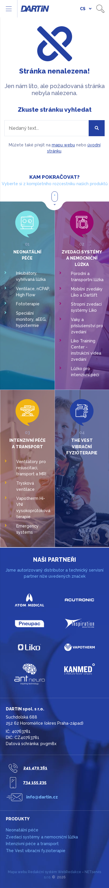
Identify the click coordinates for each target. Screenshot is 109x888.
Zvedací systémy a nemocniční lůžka (82, 258)
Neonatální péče (22, 830)
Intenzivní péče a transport (32, 843)
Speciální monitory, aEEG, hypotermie (31, 319)
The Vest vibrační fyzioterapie (81, 446)
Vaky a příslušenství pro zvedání (87, 325)
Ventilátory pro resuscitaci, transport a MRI (31, 467)
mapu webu (63, 145)
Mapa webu (17, 872)
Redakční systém (42, 872)
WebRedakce (69, 872)
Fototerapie (28, 304)
